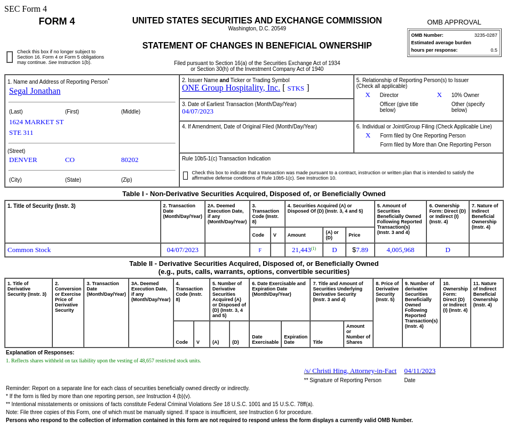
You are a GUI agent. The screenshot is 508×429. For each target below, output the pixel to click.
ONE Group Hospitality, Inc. (231, 87)
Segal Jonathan (34, 90)
